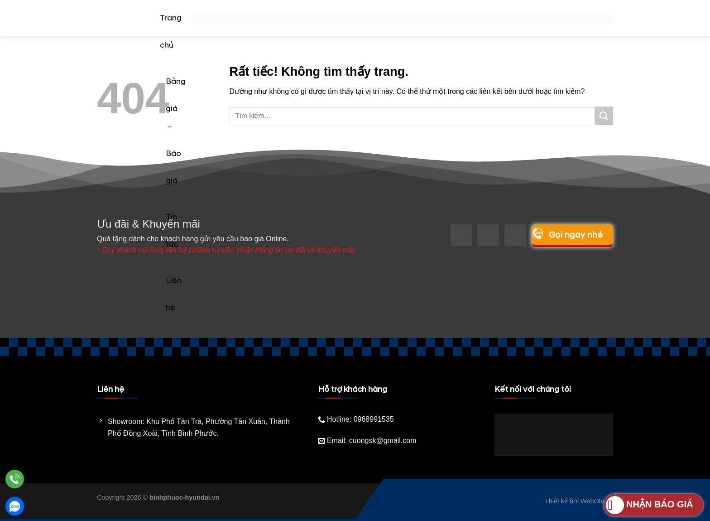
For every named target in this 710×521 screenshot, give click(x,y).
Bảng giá (176, 104)
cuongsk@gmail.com (383, 440)
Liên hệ (174, 294)
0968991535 (374, 419)
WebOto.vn (596, 501)
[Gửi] (604, 115)
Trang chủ (171, 31)
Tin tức (172, 230)
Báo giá (173, 167)
